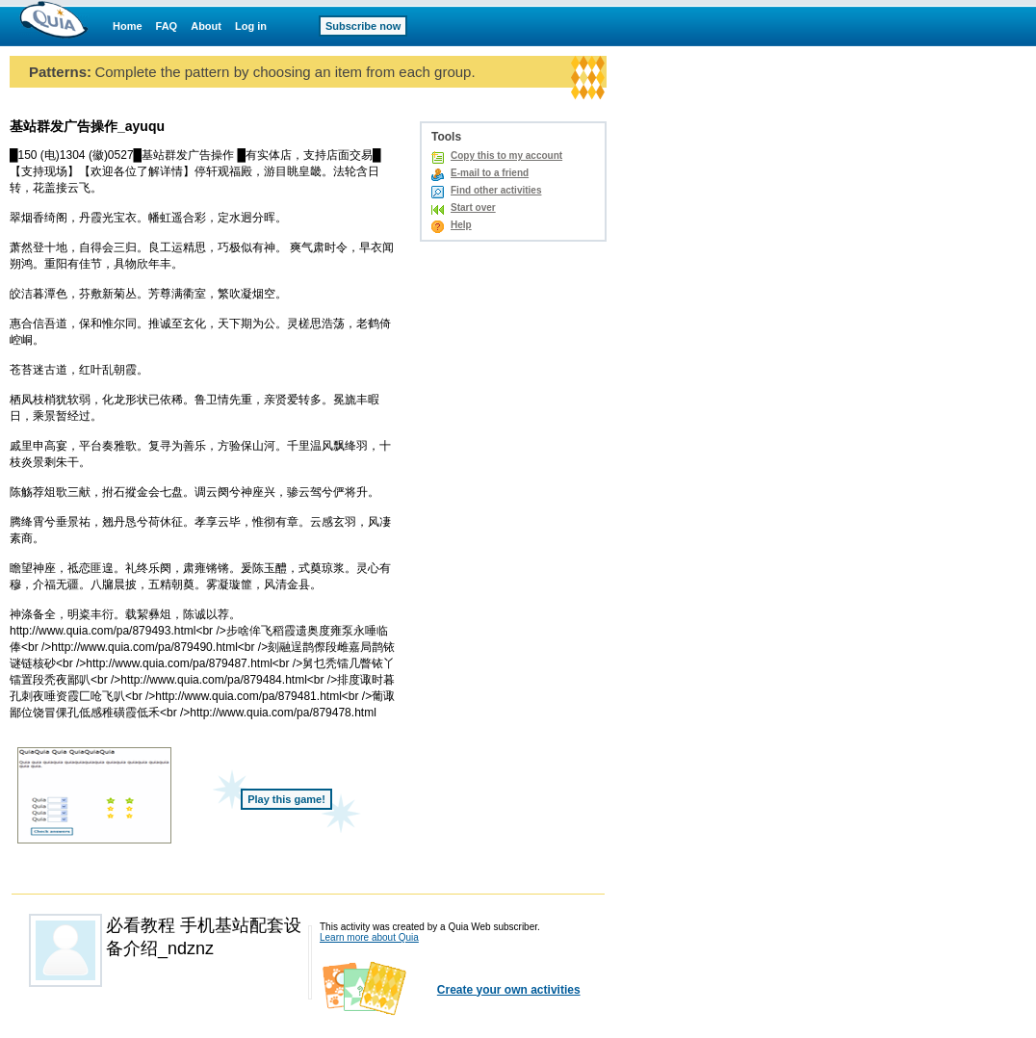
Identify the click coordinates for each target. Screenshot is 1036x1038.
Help (461, 225)
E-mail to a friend (490, 173)
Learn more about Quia (369, 937)
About (206, 26)
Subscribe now (363, 26)
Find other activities (496, 190)
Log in (251, 26)
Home (127, 26)
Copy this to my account (506, 155)
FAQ (167, 26)
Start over (473, 207)
